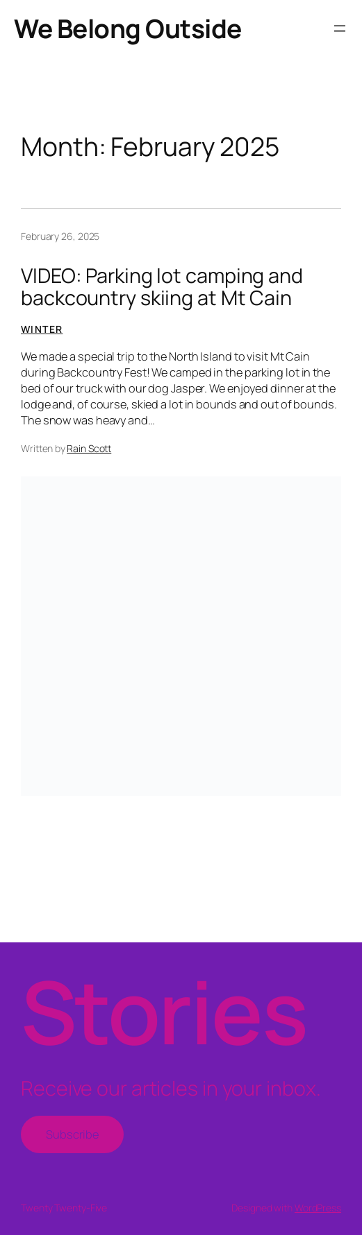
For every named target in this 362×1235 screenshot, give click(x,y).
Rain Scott (89, 448)
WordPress (318, 1207)
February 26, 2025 (60, 236)
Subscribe (72, 1134)
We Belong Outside (128, 28)
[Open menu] (339, 28)
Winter (42, 329)
